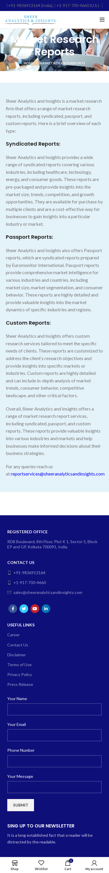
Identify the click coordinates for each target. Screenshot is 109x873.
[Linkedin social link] (46, 608)
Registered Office (27, 531)
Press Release (20, 684)
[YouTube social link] (35, 608)
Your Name (17, 698)
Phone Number (21, 750)
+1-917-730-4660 (26, 582)
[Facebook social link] (12, 608)
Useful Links (21, 624)
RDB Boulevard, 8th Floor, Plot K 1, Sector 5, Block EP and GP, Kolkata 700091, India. (52, 544)
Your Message (20, 776)
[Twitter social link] (23, 608)
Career (13, 634)
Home (29, 63)
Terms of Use (19, 664)
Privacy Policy (19, 674)
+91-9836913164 (26, 572)
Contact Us (20, 562)
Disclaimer (16, 654)
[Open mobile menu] (102, 20)
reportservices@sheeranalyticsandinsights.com (58, 473)
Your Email (16, 724)
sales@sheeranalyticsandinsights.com (44, 592)
